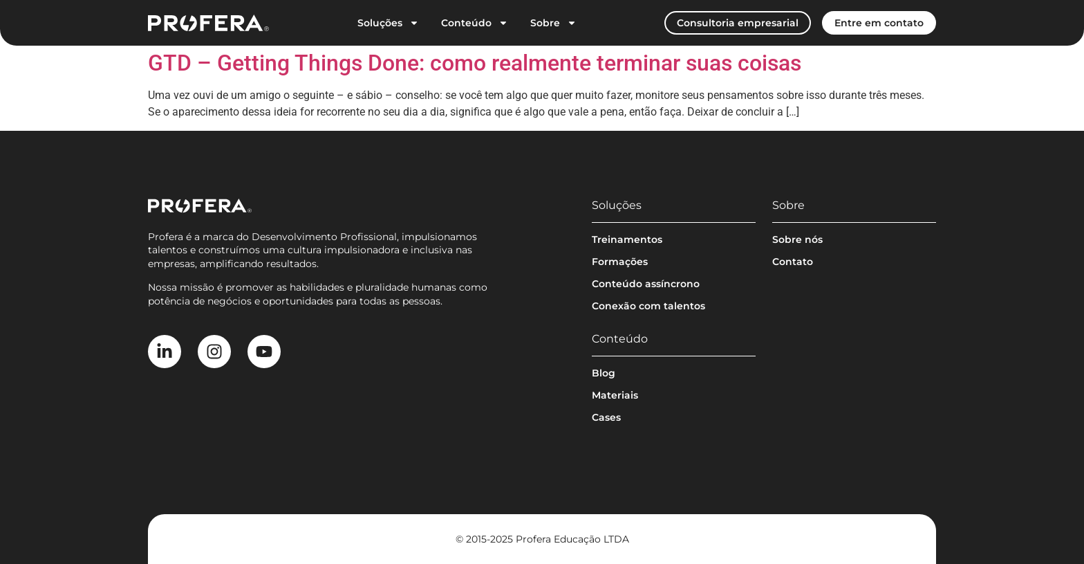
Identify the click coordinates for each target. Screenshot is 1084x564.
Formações (620, 261)
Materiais (615, 395)
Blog (603, 373)
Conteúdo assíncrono (646, 284)
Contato (792, 261)
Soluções (388, 23)
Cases (606, 417)
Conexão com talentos (648, 306)
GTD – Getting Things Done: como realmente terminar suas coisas (474, 63)
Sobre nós (797, 239)
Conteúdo (474, 23)
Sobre (553, 23)
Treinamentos (627, 239)
